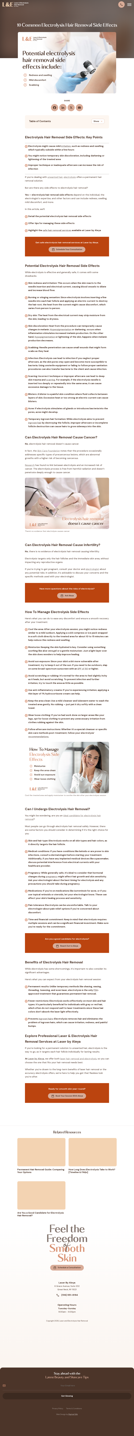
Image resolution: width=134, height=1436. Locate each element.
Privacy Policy (57, 1419)
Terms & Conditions (74, 1419)
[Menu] (129, 4)
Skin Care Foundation (48, 459)
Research (30, 474)
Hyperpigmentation (60, 338)
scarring (50, 388)
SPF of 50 (82, 677)
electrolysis (70, 186)
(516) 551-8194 (67, 1305)
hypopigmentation (45, 345)
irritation (66, 154)
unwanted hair (55, 186)
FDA (96, 999)
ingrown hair (34, 431)
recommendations (38, 745)
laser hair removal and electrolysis (78, 1067)
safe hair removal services (57, 239)
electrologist (92, 578)
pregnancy (52, 885)
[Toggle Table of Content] (97, 130)
